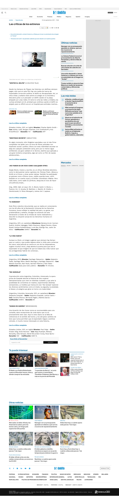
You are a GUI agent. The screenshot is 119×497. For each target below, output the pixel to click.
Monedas (63, 165)
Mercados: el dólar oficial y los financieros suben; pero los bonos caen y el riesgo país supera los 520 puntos (20, 426)
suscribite (110, 12)
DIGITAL (43, 485)
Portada (12, 474)
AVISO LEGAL (54, 480)
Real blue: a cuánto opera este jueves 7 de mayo (45, 460)
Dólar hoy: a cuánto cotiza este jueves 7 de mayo (20, 450)
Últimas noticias (23, 474)
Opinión (78, 16)
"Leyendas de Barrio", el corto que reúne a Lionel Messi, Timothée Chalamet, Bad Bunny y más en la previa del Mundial (47, 373)
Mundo (21, 477)
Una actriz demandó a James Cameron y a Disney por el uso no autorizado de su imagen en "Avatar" (72, 76)
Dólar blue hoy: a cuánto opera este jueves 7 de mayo (71, 424)
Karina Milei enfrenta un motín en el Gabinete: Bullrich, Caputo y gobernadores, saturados (74, 132)
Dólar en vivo (14, 8)
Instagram (17, 468)
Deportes (29, 477)
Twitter (10, 468)
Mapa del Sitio (14, 480)
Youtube (25, 468)
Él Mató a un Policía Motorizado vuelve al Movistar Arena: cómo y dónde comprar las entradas (21, 372)
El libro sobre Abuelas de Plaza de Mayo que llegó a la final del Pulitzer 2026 (77, 371)
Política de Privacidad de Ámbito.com (34, 480)
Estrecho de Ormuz (24, 8)
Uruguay (87, 16)
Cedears (81, 165)
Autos (70, 477)
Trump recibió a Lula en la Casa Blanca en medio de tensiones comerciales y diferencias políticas (72, 86)
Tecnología (91, 477)
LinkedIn (21, 468)
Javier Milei (33, 8)
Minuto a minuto (14, 420)
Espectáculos (19, 20)
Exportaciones (48, 8)
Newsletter (115, 16)
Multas (79, 480)
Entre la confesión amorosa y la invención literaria (25, 111)
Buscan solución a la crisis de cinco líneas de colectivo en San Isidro (71, 67)
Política (59, 16)
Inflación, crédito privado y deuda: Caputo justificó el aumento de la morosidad (74, 102)
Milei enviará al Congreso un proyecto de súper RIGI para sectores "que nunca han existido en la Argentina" (74, 111)
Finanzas (49, 16)
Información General (57, 477)
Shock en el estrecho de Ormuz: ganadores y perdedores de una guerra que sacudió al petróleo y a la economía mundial (74, 122)
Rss (99, 477)
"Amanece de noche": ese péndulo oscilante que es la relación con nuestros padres (33, 39)
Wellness (104, 474)
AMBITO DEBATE (73, 485)
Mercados (77, 474)
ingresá (115, 12)
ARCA (40, 8)
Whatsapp (29, 468)
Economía (40, 16)
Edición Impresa (41, 477)
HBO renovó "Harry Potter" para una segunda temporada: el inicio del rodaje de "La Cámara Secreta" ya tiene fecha (77, 361)
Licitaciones (88, 480)
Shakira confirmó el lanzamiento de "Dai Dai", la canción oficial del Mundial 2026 (50, 113)
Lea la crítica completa (18, 123)
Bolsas (68, 165)
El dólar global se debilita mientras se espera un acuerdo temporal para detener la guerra (46, 451)
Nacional (12, 477)
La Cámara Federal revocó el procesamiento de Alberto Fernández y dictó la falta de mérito (71, 58)
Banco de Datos (65, 474)
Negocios (68, 16)
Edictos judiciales (67, 480)
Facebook (13, 468)
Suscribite (50, 342)
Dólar (30, 16)
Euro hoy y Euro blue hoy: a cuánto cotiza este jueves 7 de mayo (71, 451)
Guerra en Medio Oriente (75, 8)
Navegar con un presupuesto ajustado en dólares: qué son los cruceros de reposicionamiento (71, 49)
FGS (66, 8)
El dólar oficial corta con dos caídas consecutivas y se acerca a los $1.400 (21, 459)
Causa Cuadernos (58, 8)
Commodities (75, 165)
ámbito (11, 20)
